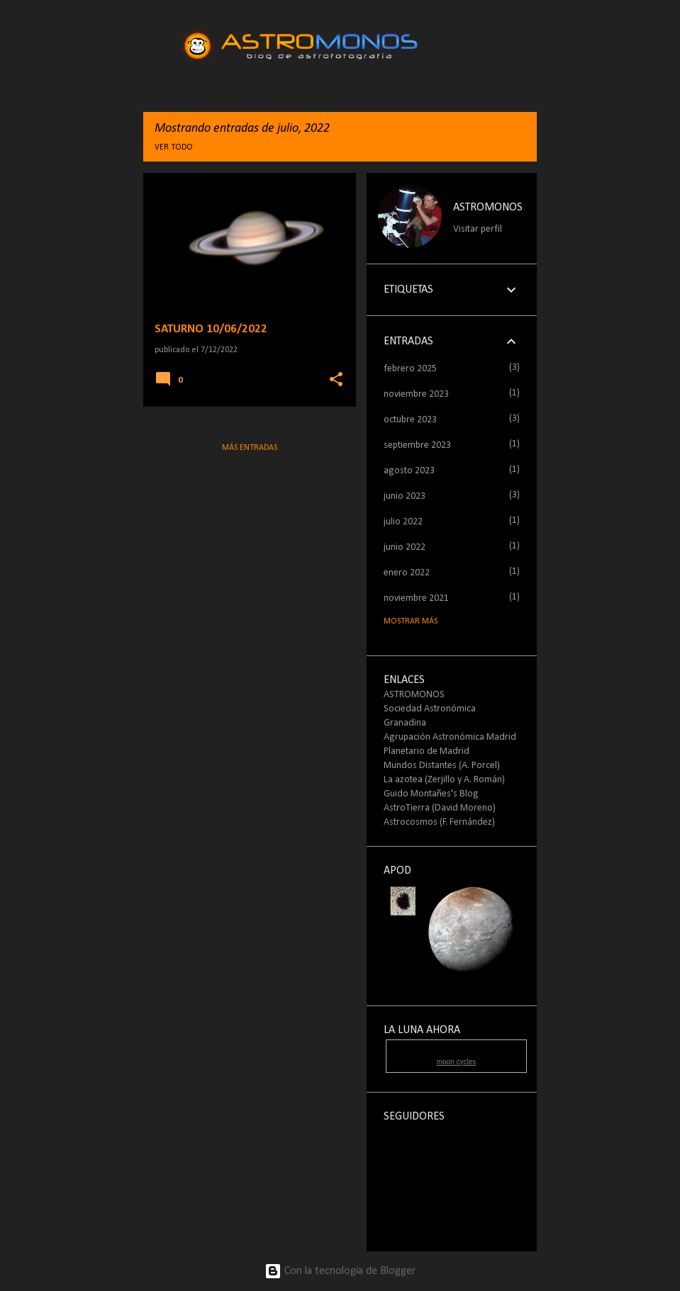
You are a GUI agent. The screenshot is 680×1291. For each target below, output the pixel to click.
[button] (336, 380)
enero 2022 (407, 573)
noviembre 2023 (416, 394)
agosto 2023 (409, 471)
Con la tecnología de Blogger (340, 1271)
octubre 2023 (410, 420)
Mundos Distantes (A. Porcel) (442, 765)
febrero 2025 (410, 368)
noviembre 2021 (416, 598)
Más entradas (249, 448)
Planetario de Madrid (426, 751)
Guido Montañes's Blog (431, 794)
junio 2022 (404, 547)
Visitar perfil (477, 229)
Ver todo (174, 147)
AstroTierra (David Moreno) (440, 808)
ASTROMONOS (488, 207)
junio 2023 (404, 496)
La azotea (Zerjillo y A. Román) (444, 779)
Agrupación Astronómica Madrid (450, 737)
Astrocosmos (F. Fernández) (439, 822)
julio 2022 (403, 522)
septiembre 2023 (417, 445)
